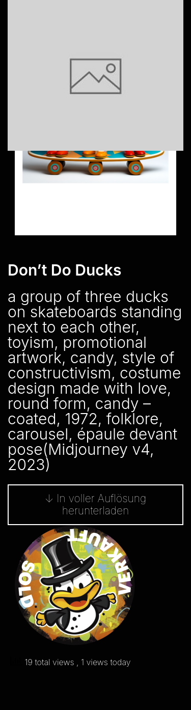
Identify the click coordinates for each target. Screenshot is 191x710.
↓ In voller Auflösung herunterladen (95, 504)
